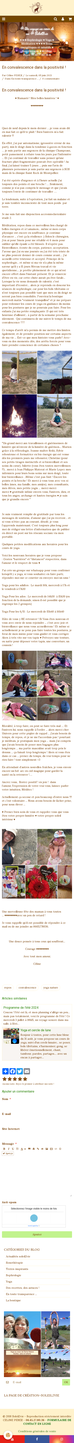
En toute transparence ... (25, 78)
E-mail (6, 1114)
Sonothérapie (14, 1262)
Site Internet (11, 1129)
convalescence (27, 987)
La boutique (13, 1300)
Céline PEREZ (14, 75)
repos (7, 987)
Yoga (9, 1281)
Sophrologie (13, 1275)
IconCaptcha (33, 1226)
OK (66, 1382)
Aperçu (8, 1153)
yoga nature (50, 987)
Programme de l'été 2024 (20, 1007)
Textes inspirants (17, 1269)
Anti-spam (9, 1202)
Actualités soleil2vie (18, 1256)
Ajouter (37, 1234)
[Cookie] (8, 1435)
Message (8, 1143)
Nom (5, 1099)
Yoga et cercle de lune (36, 1030)
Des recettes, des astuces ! (22, 1288)
